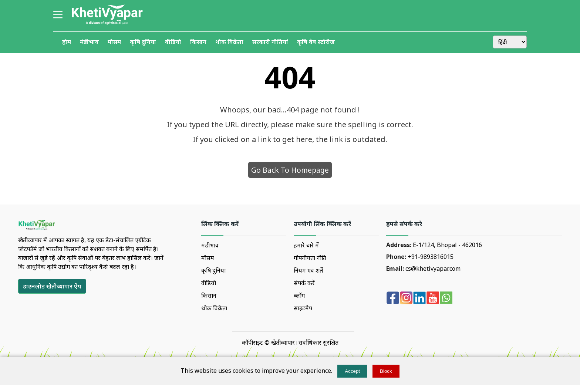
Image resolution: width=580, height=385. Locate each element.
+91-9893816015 (430, 257)
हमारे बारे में (306, 245)
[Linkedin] (419, 298)
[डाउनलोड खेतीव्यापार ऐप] (52, 286)
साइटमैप (303, 308)
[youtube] (432, 298)
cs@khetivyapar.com (433, 268)
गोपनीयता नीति (310, 258)
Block (386, 371)
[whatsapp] (446, 298)
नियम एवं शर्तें (308, 270)
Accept (352, 371)
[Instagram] (406, 298)
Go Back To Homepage (290, 170)
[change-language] (510, 42)
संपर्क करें (304, 283)
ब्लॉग (299, 295)
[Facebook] (392, 298)
